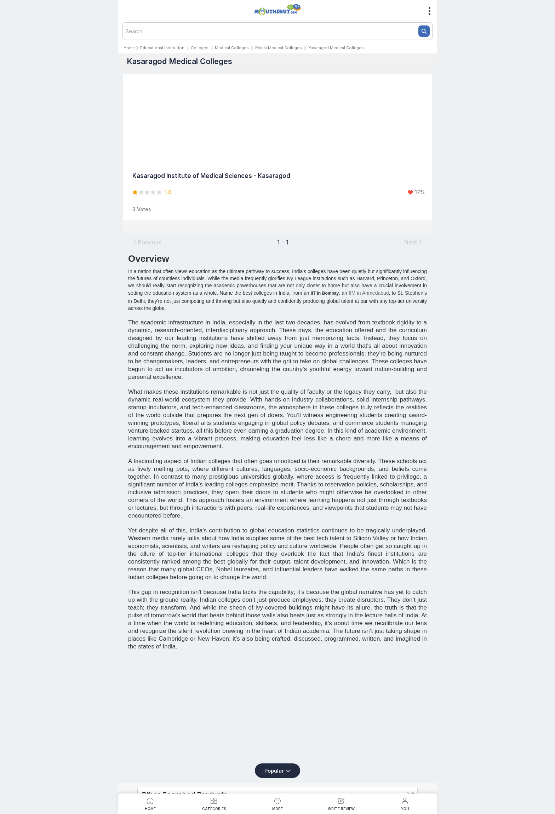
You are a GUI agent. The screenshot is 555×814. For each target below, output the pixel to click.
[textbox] (277, 31)
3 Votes (141, 209)
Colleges (199, 47)
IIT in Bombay (325, 293)
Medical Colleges (232, 47)
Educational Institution (162, 47)
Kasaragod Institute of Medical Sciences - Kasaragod (211, 175)
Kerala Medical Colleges (278, 47)
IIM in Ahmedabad (369, 293)
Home (129, 47)
